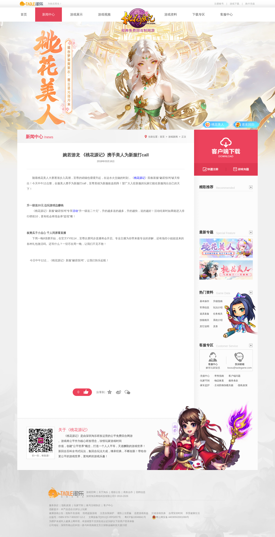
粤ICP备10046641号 (135, 517)
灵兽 (215, 326)
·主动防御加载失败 (223, 385)
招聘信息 (140, 492)
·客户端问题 (234, 376)
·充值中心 (205, 376)
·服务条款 (233, 380)
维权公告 (115, 492)
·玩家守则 (205, 380)
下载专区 (198, 14)
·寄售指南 (219, 376)
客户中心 (108, 505)
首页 (24, 14)
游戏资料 (170, 14)
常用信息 (204, 307)
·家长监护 (205, 385)
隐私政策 (66, 505)
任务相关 (218, 313)
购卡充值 (250, 3)
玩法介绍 (218, 307)
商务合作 (128, 492)
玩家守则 (78, 505)
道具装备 (204, 313)
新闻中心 (48, 14)
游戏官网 (91, 492)
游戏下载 (234, 3)
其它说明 (204, 326)
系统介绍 (218, 320)
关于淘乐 (103, 492)
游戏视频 (104, 14)
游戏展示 (76, 14)
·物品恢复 (219, 380)
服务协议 (54, 505)
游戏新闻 (173, 136)
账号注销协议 (93, 505)
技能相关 (204, 320)
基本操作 (204, 301)
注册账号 (219, 3)
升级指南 (218, 301)
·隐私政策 (242, 385)
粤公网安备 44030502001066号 (170, 517)
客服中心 (226, 14)
